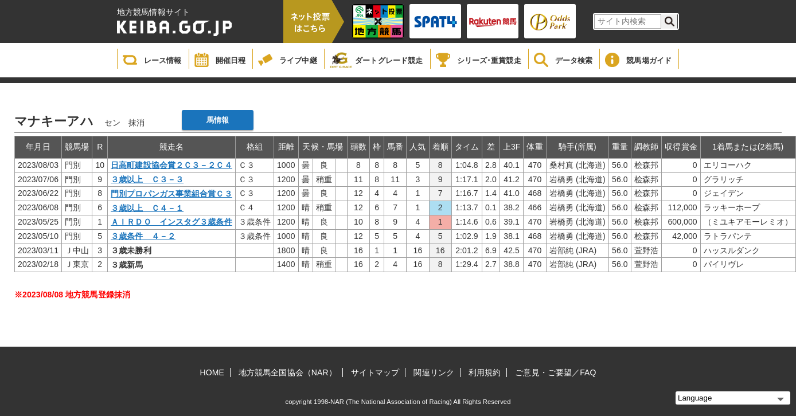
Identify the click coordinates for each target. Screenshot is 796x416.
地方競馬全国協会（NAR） (288, 372)
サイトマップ (375, 372)
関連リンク (433, 372)
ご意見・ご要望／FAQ (555, 372)
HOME (212, 372)
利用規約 (485, 372)
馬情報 (217, 120)
